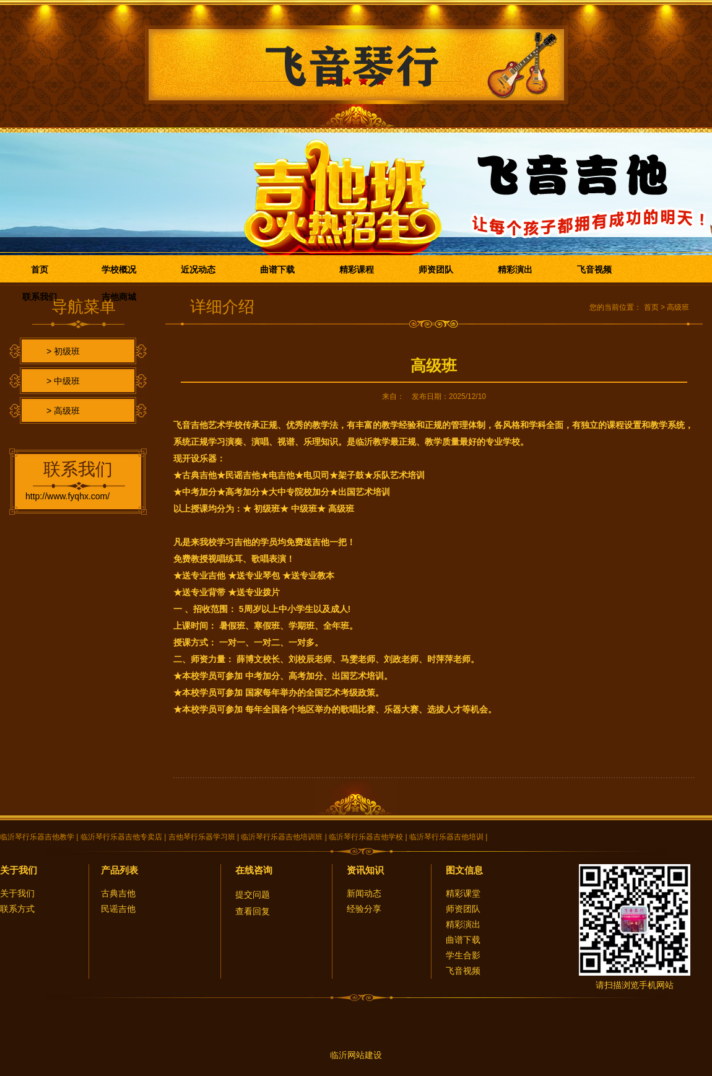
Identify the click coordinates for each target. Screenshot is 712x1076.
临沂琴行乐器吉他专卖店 (121, 837)
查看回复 (252, 911)
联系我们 (39, 297)
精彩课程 (356, 269)
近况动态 (198, 269)
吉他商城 (119, 297)
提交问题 (252, 894)
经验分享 (364, 909)
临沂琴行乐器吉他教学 (37, 837)
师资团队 (436, 269)
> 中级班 (63, 381)
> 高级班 (63, 411)
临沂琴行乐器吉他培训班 (282, 837)
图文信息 (464, 870)
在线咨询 (253, 870)
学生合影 (463, 955)
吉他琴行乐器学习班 (201, 837)
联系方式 (17, 909)
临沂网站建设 (356, 1055)
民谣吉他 (118, 909)
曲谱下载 (277, 269)
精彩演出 (515, 269)
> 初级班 (63, 351)
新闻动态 (364, 893)
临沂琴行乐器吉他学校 (366, 837)
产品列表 (119, 870)
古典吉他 (118, 893)
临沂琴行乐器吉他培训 (446, 837)
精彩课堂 (463, 893)
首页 (39, 269)
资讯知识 (365, 870)
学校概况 (119, 269)
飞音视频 (594, 269)
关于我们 (18, 870)
